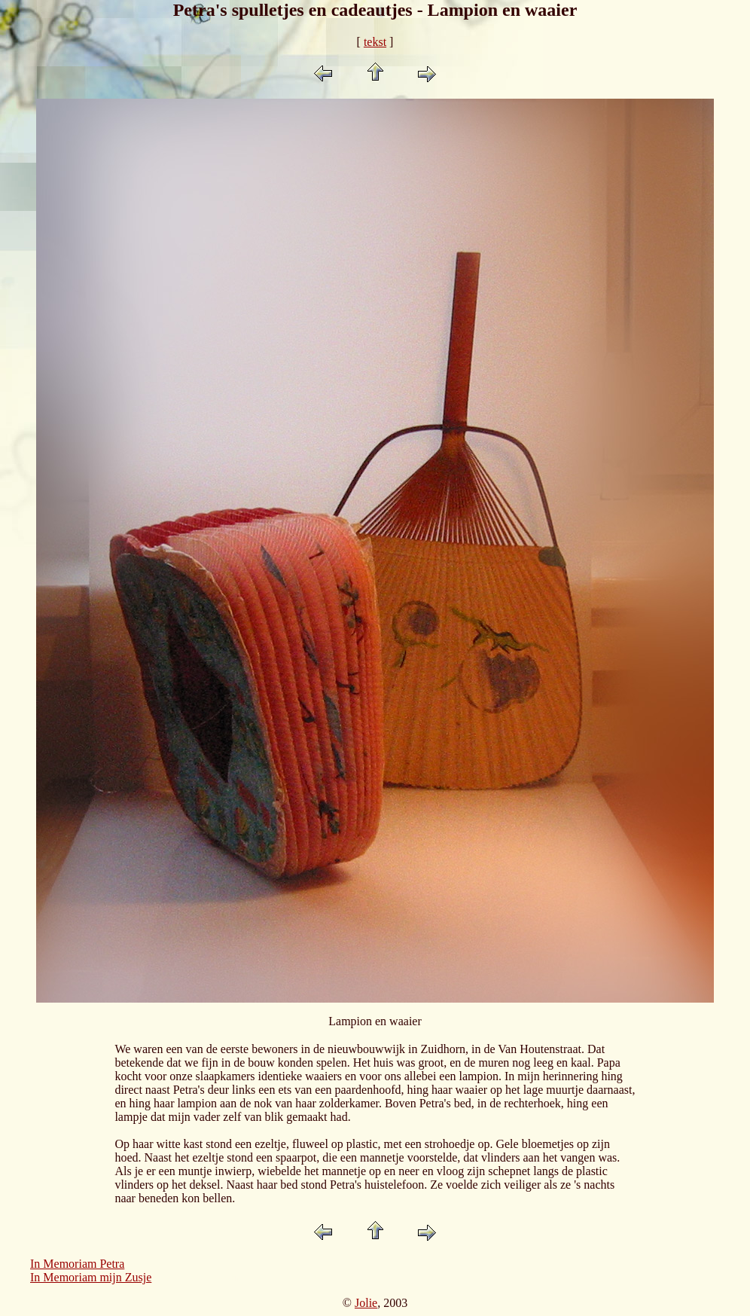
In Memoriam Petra (77, 1263)
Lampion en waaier (375, 1021)
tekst (375, 41)
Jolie (366, 1302)
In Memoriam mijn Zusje (90, 1277)
